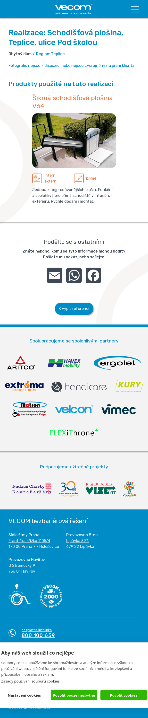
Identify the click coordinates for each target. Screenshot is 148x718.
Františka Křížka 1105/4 (29, 540)
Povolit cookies (123, 695)
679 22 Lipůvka (80, 546)
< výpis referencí (74, 308)
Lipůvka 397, (77, 540)
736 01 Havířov (21, 571)
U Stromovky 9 (21, 565)
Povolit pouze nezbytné (74, 695)
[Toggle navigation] (135, 9)
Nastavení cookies (24, 695)
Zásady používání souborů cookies (30, 681)
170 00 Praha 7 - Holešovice (33, 546)
